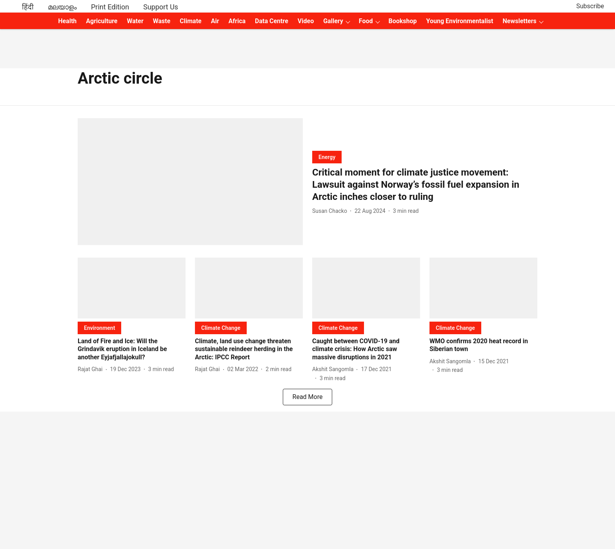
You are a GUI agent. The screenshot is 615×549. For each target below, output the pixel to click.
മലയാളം (62, 7)
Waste (162, 21)
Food (366, 21)
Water (135, 21)
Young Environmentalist (459, 21)
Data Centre (271, 21)
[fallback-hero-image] (190, 181)
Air (215, 21)
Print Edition (110, 7)
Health (67, 21)
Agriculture (101, 21)
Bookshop (403, 21)
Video (306, 21)
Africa (237, 21)
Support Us (160, 7)
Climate (190, 21)
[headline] (424, 185)
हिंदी (28, 7)
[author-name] (331, 211)
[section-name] (327, 157)
